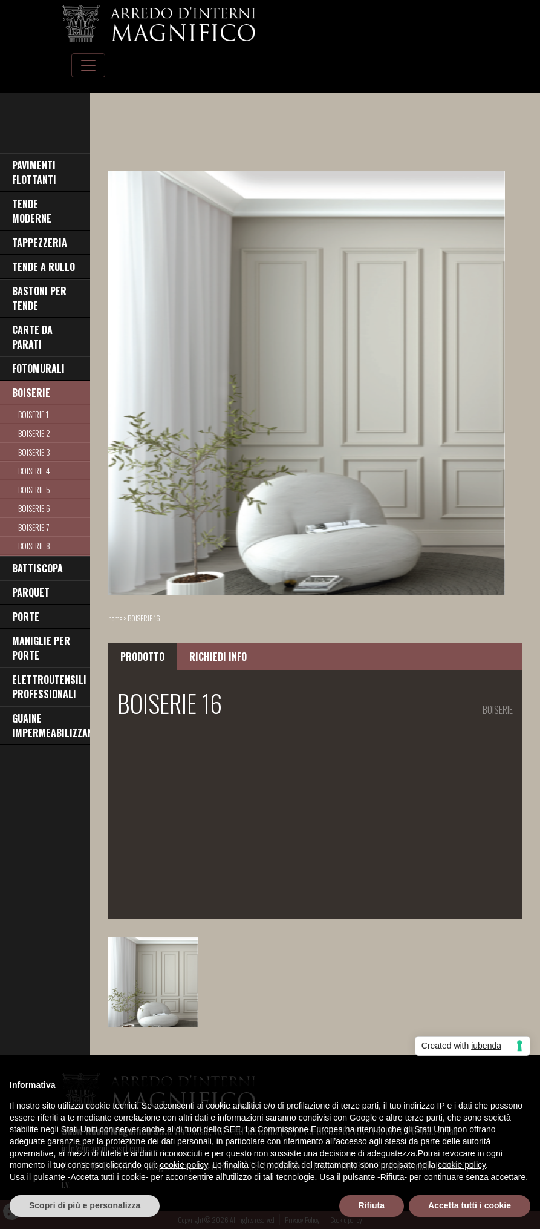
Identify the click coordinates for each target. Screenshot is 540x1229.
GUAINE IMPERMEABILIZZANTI (51, 725)
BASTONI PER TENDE (39, 298)
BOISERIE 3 (34, 451)
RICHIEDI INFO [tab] (218, 656)
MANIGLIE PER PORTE (41, 648)
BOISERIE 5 (34, 489)
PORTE (25, 616)
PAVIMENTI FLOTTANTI (34, 172)
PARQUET (31, 592)
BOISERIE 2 (34, 433)
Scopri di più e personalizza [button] (84, 1205)
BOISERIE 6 (34, 508)
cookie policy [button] (183, 1165)
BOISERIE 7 (33, 526)
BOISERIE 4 (34, 470)
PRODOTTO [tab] (142, 656)
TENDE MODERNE (31, 211)
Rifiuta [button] (372, 1205)
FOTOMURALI (38, 368)
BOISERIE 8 (34, 545)
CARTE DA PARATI (32, 337)
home (115, 618)
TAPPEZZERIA (39, 242)
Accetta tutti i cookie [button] (469, 1205)
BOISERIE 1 (33, 414)
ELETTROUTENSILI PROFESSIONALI (49, 686)
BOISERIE (31, 392)
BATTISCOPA (37, 568)
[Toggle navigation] (88, 65)
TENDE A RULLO (43, 267)
